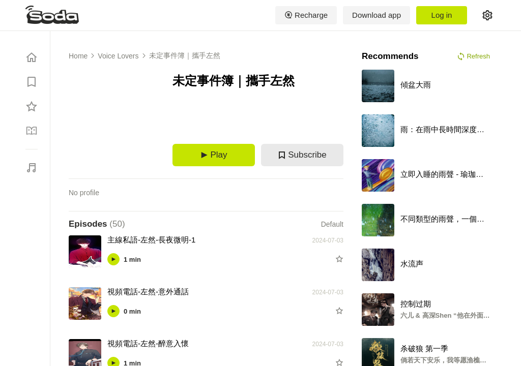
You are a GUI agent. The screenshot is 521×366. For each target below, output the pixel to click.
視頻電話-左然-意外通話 (148, 291)
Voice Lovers (118, 56)
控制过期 (415, 303)
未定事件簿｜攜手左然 (184, 55)
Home (78, 56)
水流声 (411, 263)
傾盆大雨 (415, 84)
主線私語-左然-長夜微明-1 (151, 239)
